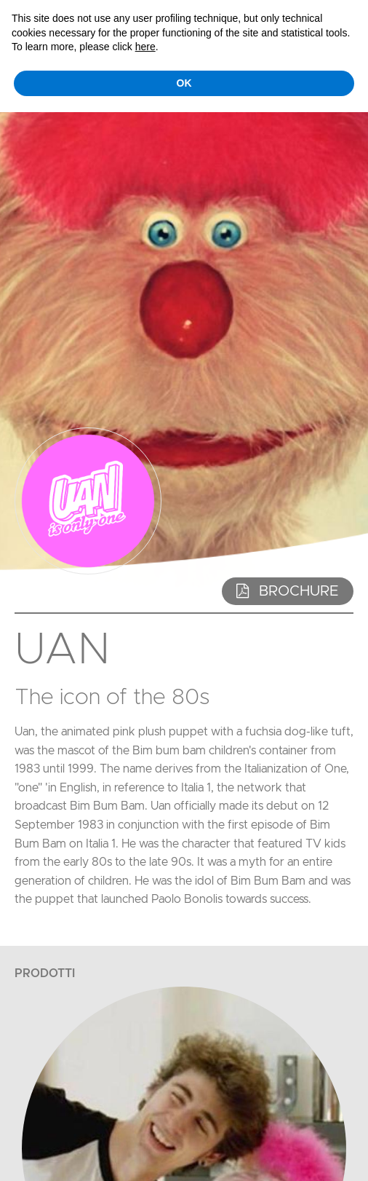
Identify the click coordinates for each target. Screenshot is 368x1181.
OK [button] (184, 83)
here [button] (145, 46)
